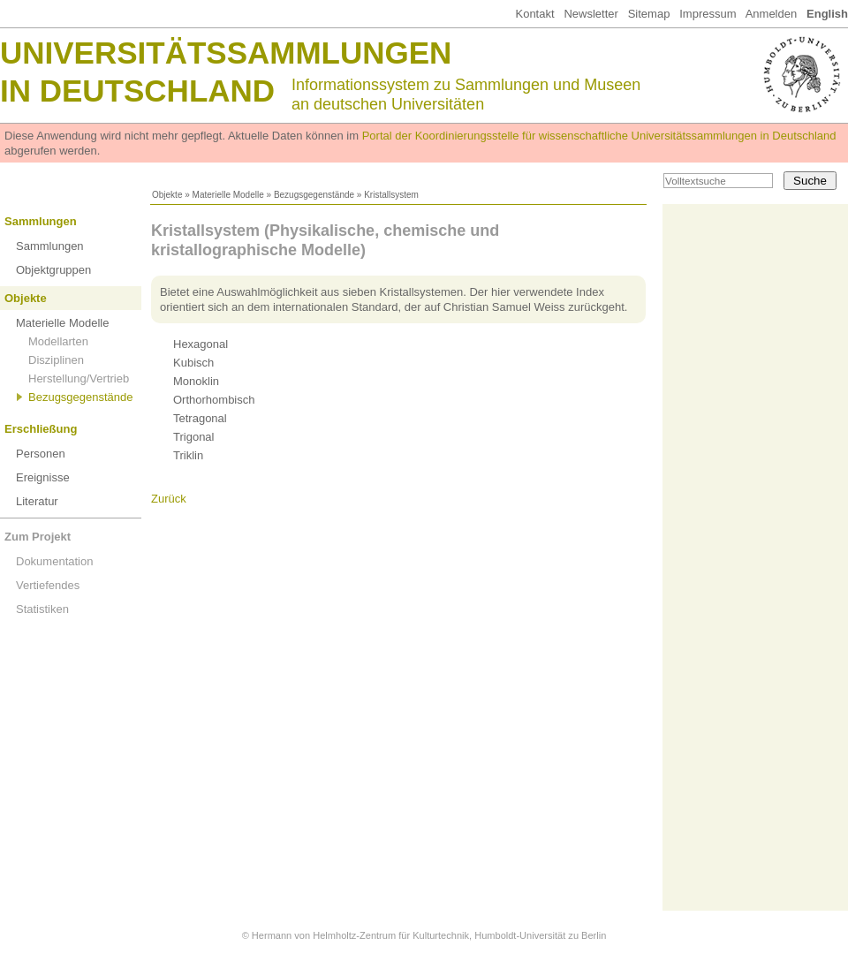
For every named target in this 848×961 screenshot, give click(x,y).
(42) (208, 381)
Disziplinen (56, 360)
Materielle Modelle (228, 195)
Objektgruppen (53, 269)
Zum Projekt (37, 536)
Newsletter (590, 13)
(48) (205, 436)
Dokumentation (54, 561)
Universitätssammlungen (225, 52)
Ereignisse (43, 477)
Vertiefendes (48, 585)
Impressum (707, 13)
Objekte (167, 195)
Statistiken (42, 609)
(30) (212, 344)
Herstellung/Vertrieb (78, 378)
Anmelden (772, 13)
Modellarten (58, 341)
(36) (225, 399)
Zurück (168, 498)
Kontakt (534, 13)
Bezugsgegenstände (314, 195)
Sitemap (649, 13)
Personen (40, 453)
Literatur (37, 501)
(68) (205, 362)
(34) (211, 418)
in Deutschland (137, 90)
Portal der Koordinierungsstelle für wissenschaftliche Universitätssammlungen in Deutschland (599, 135)
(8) (197, 455)
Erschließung (40, 428)
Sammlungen (40, 221)
